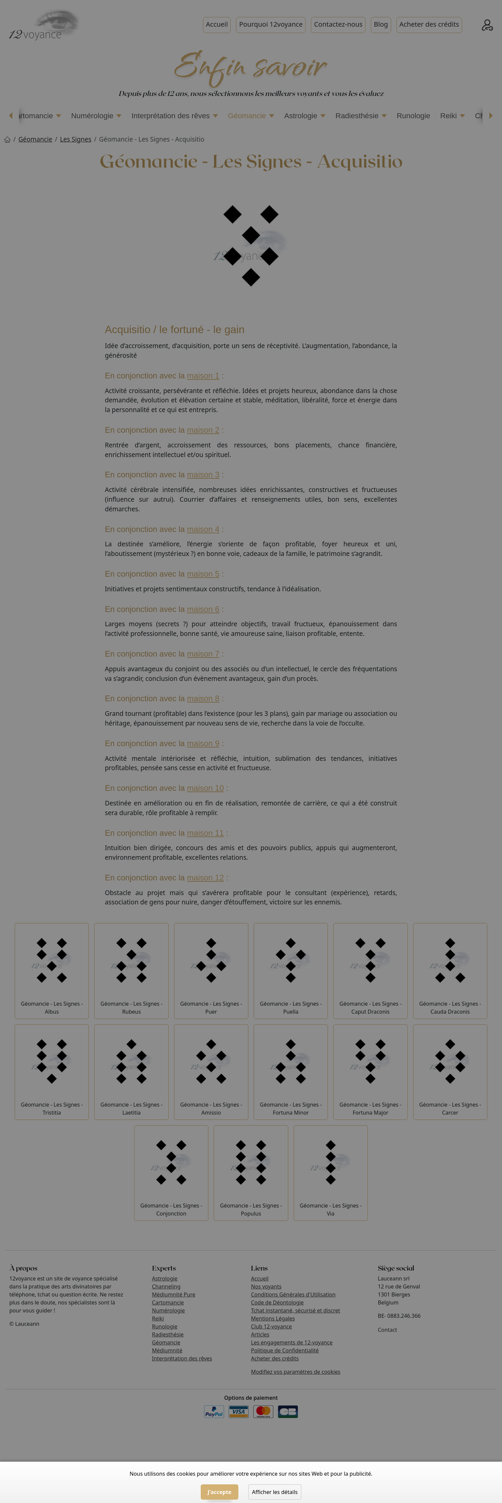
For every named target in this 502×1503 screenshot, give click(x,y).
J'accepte (219, 1492)
